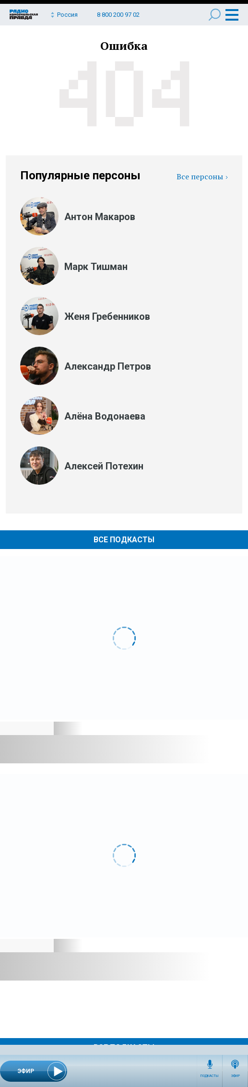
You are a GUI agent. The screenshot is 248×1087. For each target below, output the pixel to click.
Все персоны (200, 176)
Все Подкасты (124, 539)
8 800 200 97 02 (118, 14)
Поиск (215, 15)
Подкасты (210, 1076)
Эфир (235, 1076)
